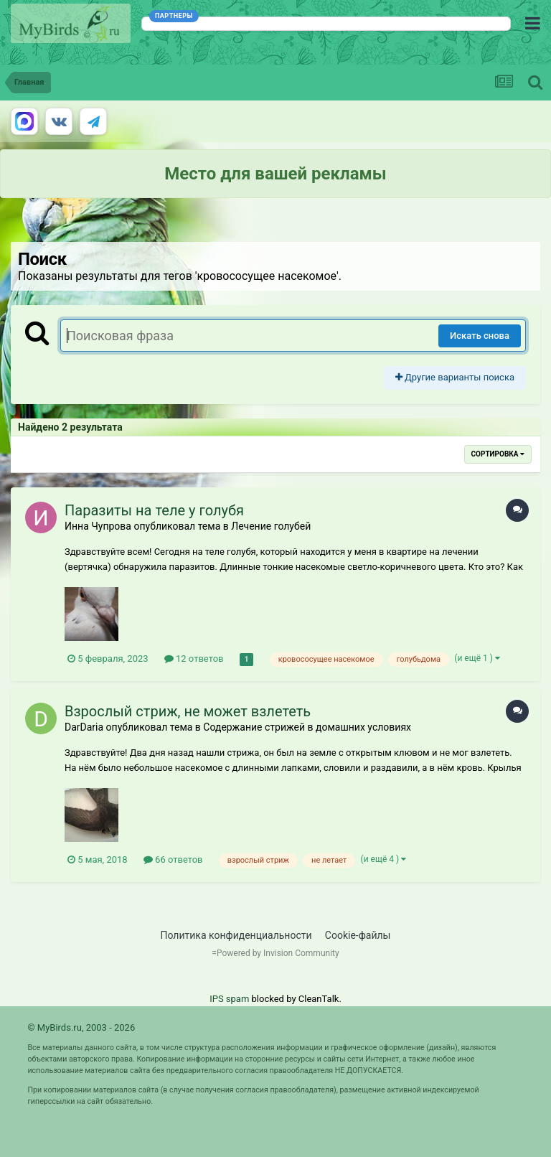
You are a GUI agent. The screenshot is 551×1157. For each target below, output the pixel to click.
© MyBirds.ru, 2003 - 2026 (81, 1027)
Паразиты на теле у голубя (154, 510)
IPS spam (229, 998)
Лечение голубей (271, 526)
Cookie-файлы (358, 935)
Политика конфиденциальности (236, 935)
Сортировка (497, 454)
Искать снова (479, 335)
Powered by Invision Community (278, 953)
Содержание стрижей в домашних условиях (307, 727)
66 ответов (173, 859)
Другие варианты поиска (454, 377)
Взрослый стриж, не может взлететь (188, 711)
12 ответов (194, 658)
